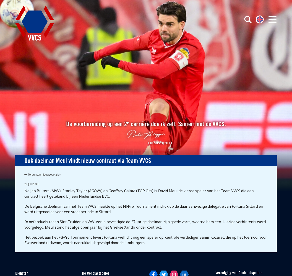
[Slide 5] (154, 152)
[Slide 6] (162, 152)
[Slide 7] (170, 152)
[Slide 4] (146, 152)
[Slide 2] (129, 152)
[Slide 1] (121, 152)
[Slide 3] (137, 152)
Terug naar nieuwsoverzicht (42, 174)
